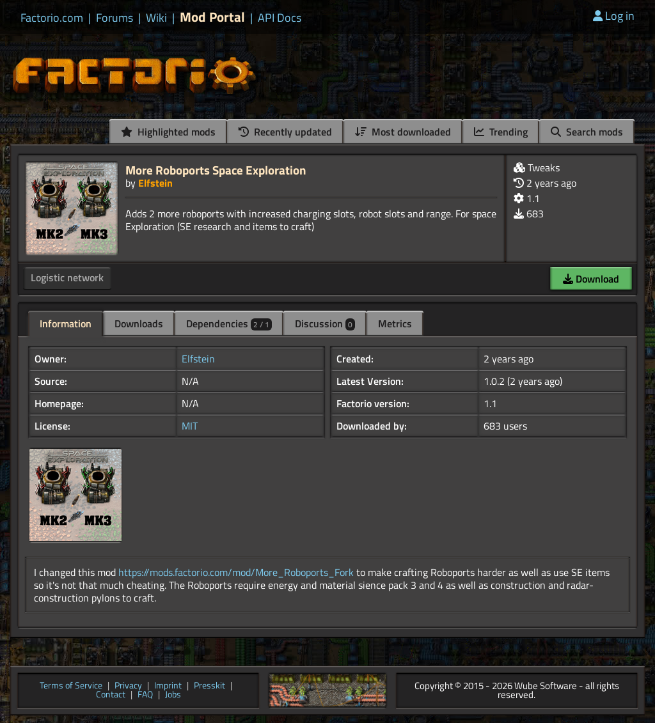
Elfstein (155, 182)
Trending (501, 131)
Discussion (325, 323)
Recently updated (285, 131)
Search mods (587, 131)
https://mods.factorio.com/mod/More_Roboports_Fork (236, 572)
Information (65, 323)
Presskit (209, 686)
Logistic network (67, 277)
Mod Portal (212, 17)
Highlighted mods (168, 131)
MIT (190, 425)
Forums (114, 18)
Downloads (138, 323)
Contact (110, 695)
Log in (614, 15)
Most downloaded (403, 131)
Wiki (156, 18)
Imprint (168, 686)
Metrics (395, 323)
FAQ (145, 695)
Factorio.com (51, 18)
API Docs (279, 18)
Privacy (128, 686)
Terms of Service (71, 686)
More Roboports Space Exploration (215, 169)
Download (591, 278)
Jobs (173, 695)
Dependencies (229, 323)
